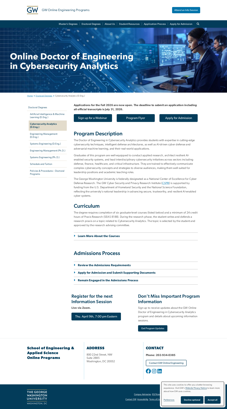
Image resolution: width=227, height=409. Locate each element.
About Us (110, 24)
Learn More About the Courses (99, 236)
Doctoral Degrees (91, 24)
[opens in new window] (148, 373)
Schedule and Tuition (41, 164)
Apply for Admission (181, 24)
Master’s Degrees (68, 24)
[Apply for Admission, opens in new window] (178, 118)
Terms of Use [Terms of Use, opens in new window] (155, 399)
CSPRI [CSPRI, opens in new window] (165, 183)
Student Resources (129, 24)
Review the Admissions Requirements (104, 265)
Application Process (155, 24)
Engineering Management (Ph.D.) (47, 150)
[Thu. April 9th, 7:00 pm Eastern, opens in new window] (96, 316)
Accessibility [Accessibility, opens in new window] (142, 399)
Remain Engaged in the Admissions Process (108, 280)
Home (30, 96)
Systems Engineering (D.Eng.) (45, 144)
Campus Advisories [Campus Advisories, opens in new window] (142, 394)
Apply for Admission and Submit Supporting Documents (117, 272)
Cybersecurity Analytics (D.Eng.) (43, 125)
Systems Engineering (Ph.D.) (45, 157)
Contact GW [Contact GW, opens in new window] (131, 399)
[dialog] (192, 394)
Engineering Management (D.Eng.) (44, 135)
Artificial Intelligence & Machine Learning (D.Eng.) (47, 116)
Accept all (212, 400)
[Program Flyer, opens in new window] (136, 118)
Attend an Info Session (186, 10)
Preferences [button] (169, 400)
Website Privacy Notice (196, 388)
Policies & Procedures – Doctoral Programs (47, 172)
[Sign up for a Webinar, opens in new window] (93, 118)
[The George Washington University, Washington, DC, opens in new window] (37, 397)
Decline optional (192, 400)
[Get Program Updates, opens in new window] (152, 328)
